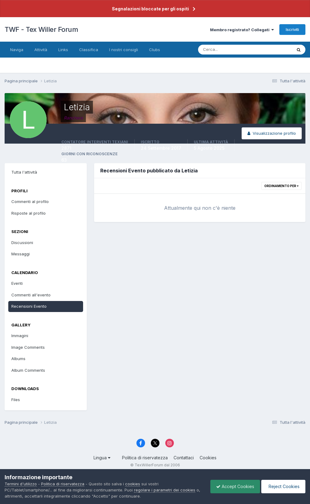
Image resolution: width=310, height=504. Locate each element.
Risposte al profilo (28, 213)
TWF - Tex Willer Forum (41, 29)
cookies (132, 483)
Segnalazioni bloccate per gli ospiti (150, 8)
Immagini (19, 335)
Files (15, 399)
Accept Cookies (234, 486)
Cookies (208, 457)
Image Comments (28, 347)
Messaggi (20, 253)
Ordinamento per (281, 186)
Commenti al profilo (30, 201)
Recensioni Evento (29, 306)
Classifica (88, 49)
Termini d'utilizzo (21, 483)
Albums (18, 358)
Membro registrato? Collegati (242, 29)
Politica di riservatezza (145, 457)
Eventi (17, 283)
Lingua (102, 457)
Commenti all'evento (31, 294)
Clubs (154, 49)
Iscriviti (292, 29)
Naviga (16, 49)
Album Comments (28, 370)
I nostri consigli (123, 49)
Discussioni (22, 242)
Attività (40, 49)
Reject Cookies (283, 486)
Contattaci (184, 457)
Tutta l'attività (24, 172)
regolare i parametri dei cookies (164, 489)
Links (63, 49)
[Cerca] (225, 50)
